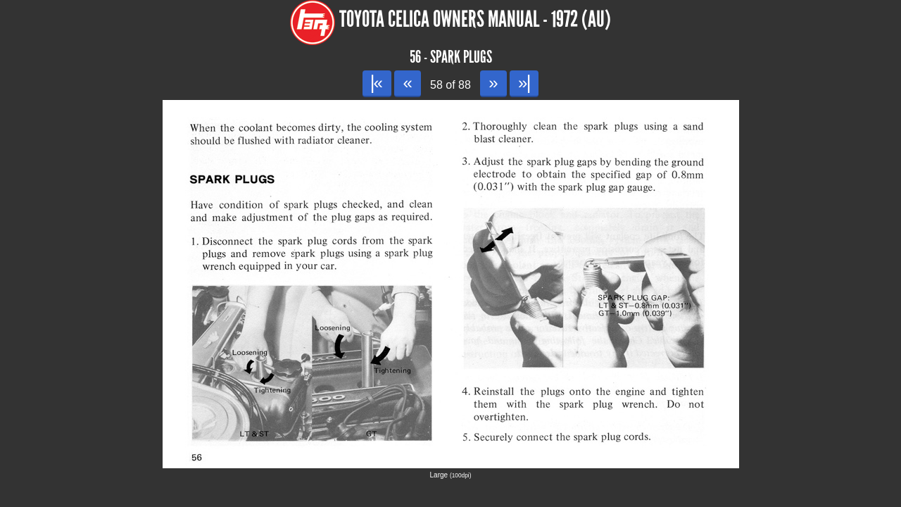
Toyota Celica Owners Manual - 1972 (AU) (475, 19)
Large (451, 475)
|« (377, 83)
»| (524, 83)
